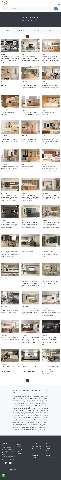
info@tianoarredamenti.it (9, 456)
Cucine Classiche (36, 446)
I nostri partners (21, 449)
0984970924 (8, 458)
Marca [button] (8, 30)
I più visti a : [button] (51, 30)
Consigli (19, 446)
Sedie (47, 450)
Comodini (34, 457)
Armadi (34, 453)
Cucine (27, 20)
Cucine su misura (36, 448)
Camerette (35, 455)
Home (23, 20)
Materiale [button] (21, 30)
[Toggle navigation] (59, 4)
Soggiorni (49, 443)
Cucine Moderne (35, 20)
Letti (33, 450)
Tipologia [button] (35, 30)
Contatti (19, 453)
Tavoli (48, 448)
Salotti (48, 446)
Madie (48, 455)
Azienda (19, 444)
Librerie (48, 453)
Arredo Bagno (50, 457)
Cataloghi (19, 451)
